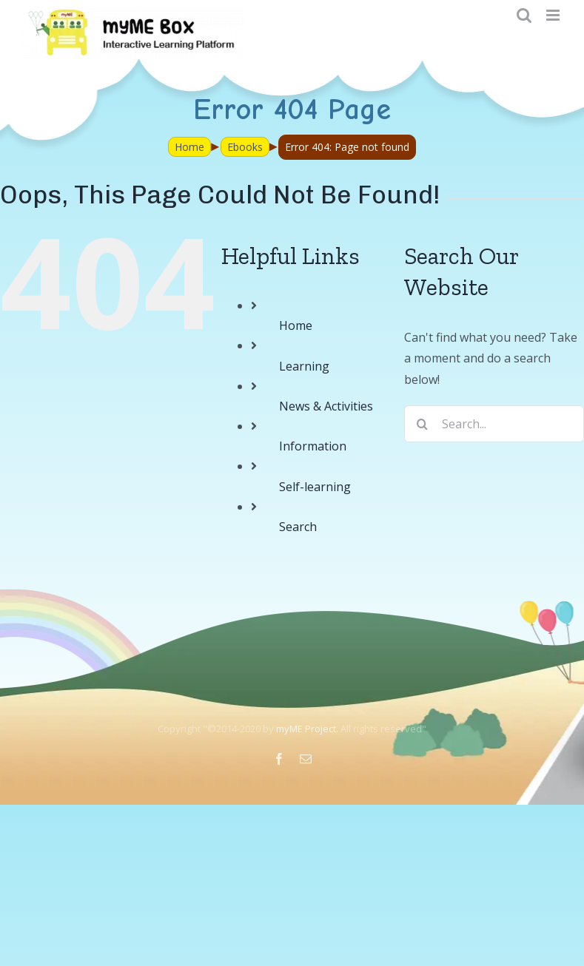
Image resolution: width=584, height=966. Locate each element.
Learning (304, 366)
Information (312, 446)
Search (298, 527)
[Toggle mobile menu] (554, 15)
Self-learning (315, 487)
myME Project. (307, 728)
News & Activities (326, 406)
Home (189, 147)
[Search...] (494, 423)
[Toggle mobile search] (524, 15)
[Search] (422, 423)
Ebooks (245, 147)
